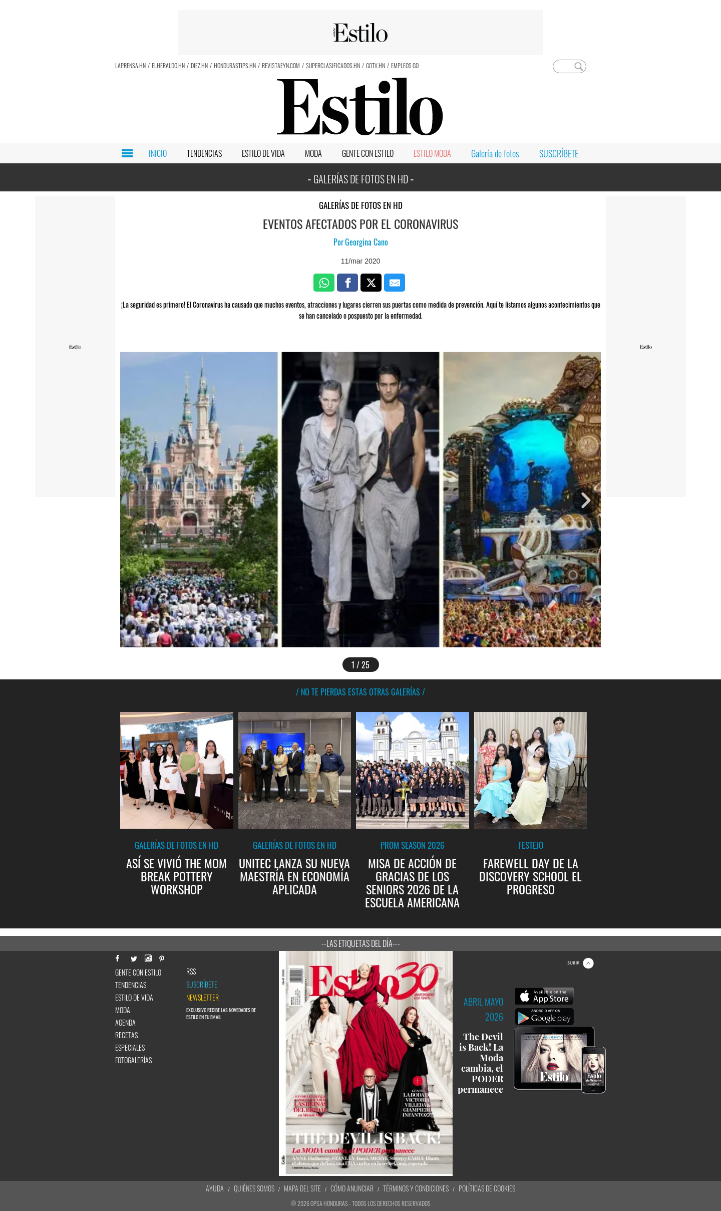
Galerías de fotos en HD (361, 205)
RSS (191, 971)
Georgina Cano (366, 242)
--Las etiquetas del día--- (360, 943)
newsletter (202, 998)
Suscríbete (201, 985)
